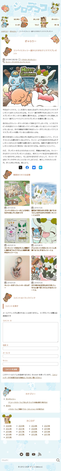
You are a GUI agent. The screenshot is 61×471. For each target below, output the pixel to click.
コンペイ (22, 62)
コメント (7, 320)
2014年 (9, 434)
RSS (39, 454)
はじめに (17, 19)
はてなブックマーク (40, 167)
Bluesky (34, 167)
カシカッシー (32, 60)
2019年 (47, 429)
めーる (57, 25)
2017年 (21, 432)
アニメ (10, 402)
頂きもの (44, 402)
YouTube (33, 454)
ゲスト (24, 409)
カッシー (8, 62)
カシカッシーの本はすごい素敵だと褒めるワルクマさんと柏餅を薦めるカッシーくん (17, 250)
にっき (17, 25)
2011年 (47, 434)
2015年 (47, 432)
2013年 (21, 434)
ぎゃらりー (55, 19)
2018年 (9, 432)
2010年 (9, 437)
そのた (8, 406)
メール (6, 353)
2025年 (21, 426)
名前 (5, 345)
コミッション (31, 409)
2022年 (9, 429)
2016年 (34, 432)
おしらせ (36, 19)
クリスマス (15, 62)
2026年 (9, 426)
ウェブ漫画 (18, 409)
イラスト (24, 60)
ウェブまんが (23, 402)
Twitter (20, 167)
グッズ (31, 402)
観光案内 (38, 402)
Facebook (27, 167)
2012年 (34, 434)
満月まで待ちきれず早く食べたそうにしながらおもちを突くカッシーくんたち (44, 212)
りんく (37, 25)
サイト (5, 361)
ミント (28, 62)
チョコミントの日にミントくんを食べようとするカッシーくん (44, 249)
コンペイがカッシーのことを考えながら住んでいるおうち (17, 211)
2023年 (47, 426)
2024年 (34, 426)
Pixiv (27, 454)
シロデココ (4, 31)
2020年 (34, 429)
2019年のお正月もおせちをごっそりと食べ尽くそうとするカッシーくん (44, 287)
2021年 (21, 429)
